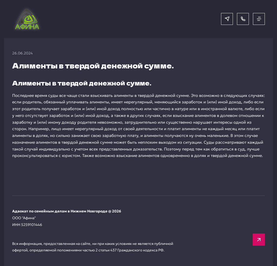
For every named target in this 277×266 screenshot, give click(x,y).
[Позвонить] (243, 19)
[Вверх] (259, 240)
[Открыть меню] (259, 19)
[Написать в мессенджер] (227, 19)
